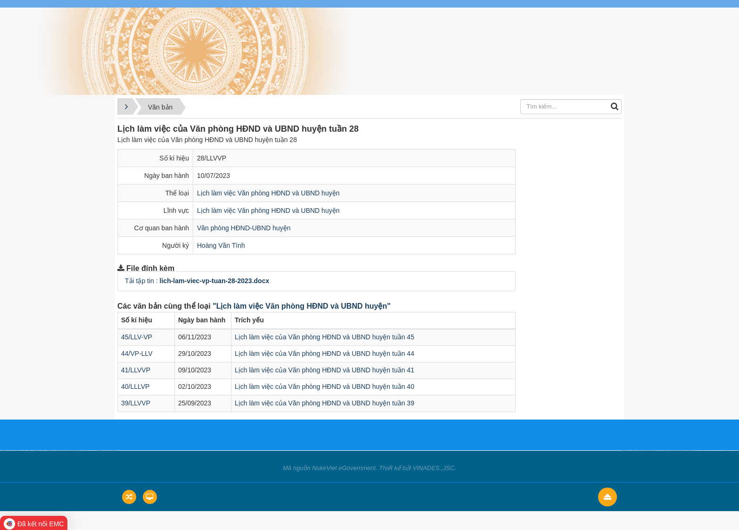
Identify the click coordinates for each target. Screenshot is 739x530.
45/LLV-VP (136, 337)
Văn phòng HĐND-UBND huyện (244, 228)
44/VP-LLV (137, 353)
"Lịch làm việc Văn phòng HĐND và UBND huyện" (302, 306)
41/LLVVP (135, 370)
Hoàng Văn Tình (221, 245)
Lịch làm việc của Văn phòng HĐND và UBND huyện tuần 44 (324, 353)
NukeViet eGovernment (344, 467)
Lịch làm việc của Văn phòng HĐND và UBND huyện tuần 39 (324, 403)
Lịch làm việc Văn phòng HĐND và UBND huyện (268, 193)
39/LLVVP (135, 403)
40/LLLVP (135, 386)
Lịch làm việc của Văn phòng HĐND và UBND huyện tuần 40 (324, 386)
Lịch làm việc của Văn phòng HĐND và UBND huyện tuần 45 (324, 337)
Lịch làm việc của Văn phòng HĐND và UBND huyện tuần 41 (324, 370)
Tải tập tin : (197, 281)
